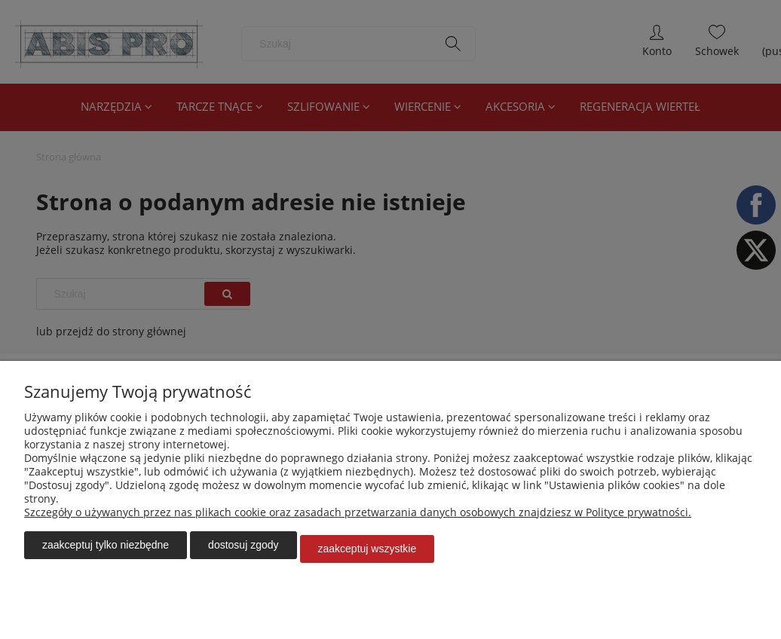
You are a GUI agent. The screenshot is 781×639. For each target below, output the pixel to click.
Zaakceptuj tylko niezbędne (105, 552)
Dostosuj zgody (243, 552)
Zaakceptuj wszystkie (367, 552)
